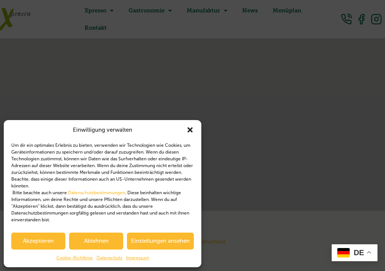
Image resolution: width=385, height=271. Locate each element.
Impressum (137, 257)
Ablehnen (96, 241)
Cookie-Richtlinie (74, 257)
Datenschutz (109, 257)
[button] (190, 130)
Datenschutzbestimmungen (96, 192)
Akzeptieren (38, 241)
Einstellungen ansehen (160, 241)
